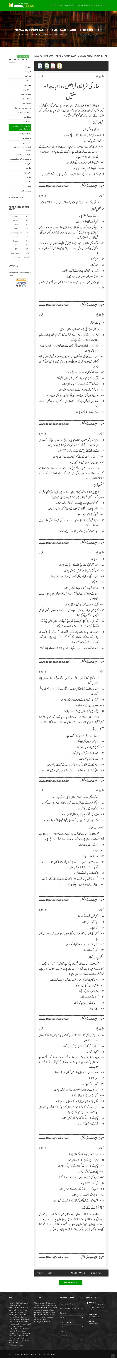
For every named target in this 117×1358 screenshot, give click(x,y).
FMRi (62, 1327)
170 (27, 237)
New (100, 5)
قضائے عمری (26, 186)
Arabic (16, 225)
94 (27, 220)
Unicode (16, 237)
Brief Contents (23, 56)
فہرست (28, 71)
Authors (93, 5)
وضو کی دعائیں (25, 94)
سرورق (28, 67)
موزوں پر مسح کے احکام (22, 108)
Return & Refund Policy (67, 1304)
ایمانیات (28, 81)
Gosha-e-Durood (65, 1322)
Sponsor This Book (70, 1282)
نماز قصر (28, 177)
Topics (67, 5)
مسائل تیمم (27, 103)
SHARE (73, 1273)
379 (27, 249)
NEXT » (50, 1273)
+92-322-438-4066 (94, 1316)
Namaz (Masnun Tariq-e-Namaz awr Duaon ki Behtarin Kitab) (47, 35)
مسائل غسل (26, 99)
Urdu (105, 5)
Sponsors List (64, 1331)
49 (27, 225)
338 (27, 245)
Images (16, 241)
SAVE (82, 1273)
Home (53, 5)
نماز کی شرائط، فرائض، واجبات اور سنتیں (21, 127)
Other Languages (16, 233)
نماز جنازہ (27, 173)
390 (27, 241)
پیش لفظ (28, 76)
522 (27, 229)
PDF (15, 245)
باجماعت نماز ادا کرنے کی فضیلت (22, 148)
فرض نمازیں (26, 138)
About (60, 5)
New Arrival (16, 197)
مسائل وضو (27, 90)
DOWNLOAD (96, 1273)
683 (27, 216)
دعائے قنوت (27, 122)
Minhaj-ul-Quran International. (32, 1354)
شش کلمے (27, 85)
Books (74, 5)
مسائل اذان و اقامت (24, 112)
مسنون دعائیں (26, 191)
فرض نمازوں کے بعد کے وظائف (20, 159)
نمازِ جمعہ (27, 164)
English (15, 220)
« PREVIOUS (40, 1273)
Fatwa (62, 1317)
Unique (15, 216)
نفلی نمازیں (27, 143)
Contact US (63, 1336)
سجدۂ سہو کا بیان (24, 133)
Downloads (83, 5)
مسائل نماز (27, 117)
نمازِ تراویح (27, 182)
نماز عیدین (27, 168)
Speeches (63, 1313)
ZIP (16, 249)
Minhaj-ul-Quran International (69, 1308)
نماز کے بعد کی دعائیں (23, 154)
